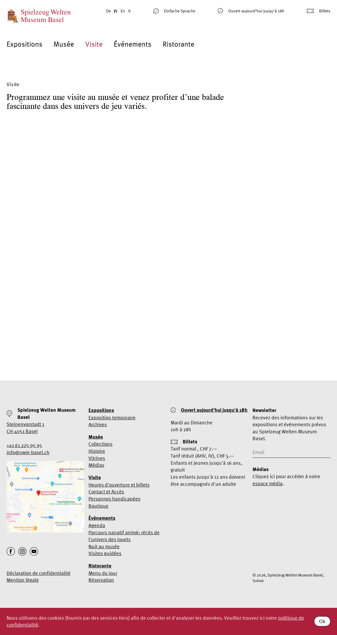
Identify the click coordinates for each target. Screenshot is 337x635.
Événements (132, 44)
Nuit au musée (104, 546)
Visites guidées (104, 553)
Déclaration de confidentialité (39, 573)
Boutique (98, 506)
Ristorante (178, 44)
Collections (100, 444)
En (123, 10)
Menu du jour (102, 573)
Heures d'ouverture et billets (119, 485)
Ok (322, 621)
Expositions (24, 44)
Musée (63, 44)
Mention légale (23, 580)
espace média (267, 483)
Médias (96, 465)
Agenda (96, 525)
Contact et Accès (106, 492)
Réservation (101, 580)
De (108, 10)
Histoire (96, 451)
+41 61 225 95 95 (24, 445)
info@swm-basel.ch (28, 452)
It (129, 10)
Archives (97, 424)
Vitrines (96, 458)
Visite (94, 44)
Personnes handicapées (114, 499)
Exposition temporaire (112, 417)
